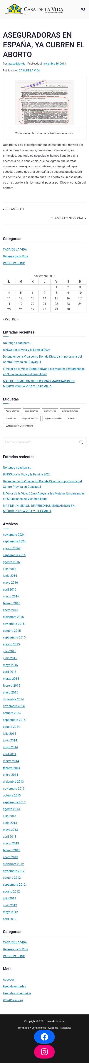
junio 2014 (10, 740)
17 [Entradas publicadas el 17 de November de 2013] (80, 298)
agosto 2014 (11, 727)
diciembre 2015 (13, 617)
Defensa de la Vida (15, 256)
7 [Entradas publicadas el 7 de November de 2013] (44, 293)
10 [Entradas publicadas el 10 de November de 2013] (80, 293)
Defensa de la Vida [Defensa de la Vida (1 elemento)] (70, 411)
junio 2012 (10, 905)
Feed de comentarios (17, 993)
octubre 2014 (12, 713)
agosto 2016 (11, 562)
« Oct (6, 319)
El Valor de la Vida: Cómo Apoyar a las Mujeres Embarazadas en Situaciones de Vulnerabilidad (44, 371)
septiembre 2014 (14, 720)
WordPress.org (13, 1000)
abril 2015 (9, 672)
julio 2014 (9, 733)
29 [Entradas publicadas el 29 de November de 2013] (56, 309)
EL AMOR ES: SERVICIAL (67, 218)
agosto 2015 (11, 644)
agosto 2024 (11, 548)
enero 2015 (10, 692)
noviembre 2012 (14, 871)
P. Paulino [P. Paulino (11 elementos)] (72, 418)
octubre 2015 (12, 631)
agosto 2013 (11, 809)
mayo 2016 (10, 582)
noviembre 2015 (14, 624)
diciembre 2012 (13, 864)
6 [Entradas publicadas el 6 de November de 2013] (32, 293)
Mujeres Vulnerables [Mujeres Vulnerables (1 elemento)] (53, 418)
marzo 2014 (11, 761)
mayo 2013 (10, 830)
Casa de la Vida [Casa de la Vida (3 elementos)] (31, 411)
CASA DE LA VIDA (29, 70)
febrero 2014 (11, 768)
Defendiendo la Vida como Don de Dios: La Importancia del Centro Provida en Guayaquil (42, 359)
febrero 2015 (11, 685)
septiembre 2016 (14, 555)
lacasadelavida (16, 63)
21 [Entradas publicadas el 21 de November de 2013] (44, 304)
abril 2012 (9, 919)
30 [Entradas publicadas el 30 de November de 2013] (68, 309)
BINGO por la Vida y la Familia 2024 (27, 350)
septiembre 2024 (14, 541)
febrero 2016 (11, 603)
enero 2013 (10, 857)
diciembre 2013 (13, 781)
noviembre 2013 (14, 788)
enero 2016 (10, 610)
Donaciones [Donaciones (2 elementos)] (11, 418)
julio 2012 (9, 898)
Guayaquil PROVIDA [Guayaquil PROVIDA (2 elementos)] (30, 418)
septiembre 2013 (14, 802)
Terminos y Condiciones (32, 1027)
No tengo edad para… (17, 343)
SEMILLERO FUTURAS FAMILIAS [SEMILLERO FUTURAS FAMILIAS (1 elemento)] (19, 426)
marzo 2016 (11, 596)
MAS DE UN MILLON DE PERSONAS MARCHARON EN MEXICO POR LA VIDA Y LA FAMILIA (39, 383)
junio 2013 (10, 823)
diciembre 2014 (13, 699)
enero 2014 (10, 774)
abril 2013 (9, 836)
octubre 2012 (12, 877)
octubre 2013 (12, 795)
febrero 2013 (11, 850)
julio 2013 (9, 816)
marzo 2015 (11, 678)
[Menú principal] (83, 9)
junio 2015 (10, 658)
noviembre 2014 (14, 706)
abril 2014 (9, 754)
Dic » (15, 319)
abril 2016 (9, 589)
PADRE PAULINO (14, 263)
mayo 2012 (10, 912)
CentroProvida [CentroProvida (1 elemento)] (50, 411)
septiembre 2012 (14, 884)
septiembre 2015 (14, 637)
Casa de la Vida (55, 1021)
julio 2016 (9, 569)
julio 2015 (9, 651)
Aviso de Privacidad (59, 1027)
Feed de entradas (14, 986)
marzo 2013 (11, 843)
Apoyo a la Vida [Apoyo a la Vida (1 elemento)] (12, 411)
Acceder (8, 979)
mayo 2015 (10, 665)
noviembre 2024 (14, 534)
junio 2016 (10, 575)
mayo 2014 (10, 747)
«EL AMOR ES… (15, 209)
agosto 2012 (11, 891)
